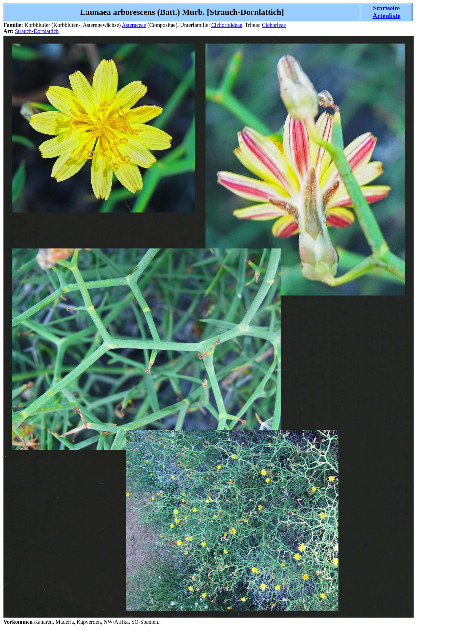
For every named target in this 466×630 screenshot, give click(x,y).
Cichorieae (274, 25)
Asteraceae (134, 25)
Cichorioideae (226, 25)
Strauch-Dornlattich (37, 31)
